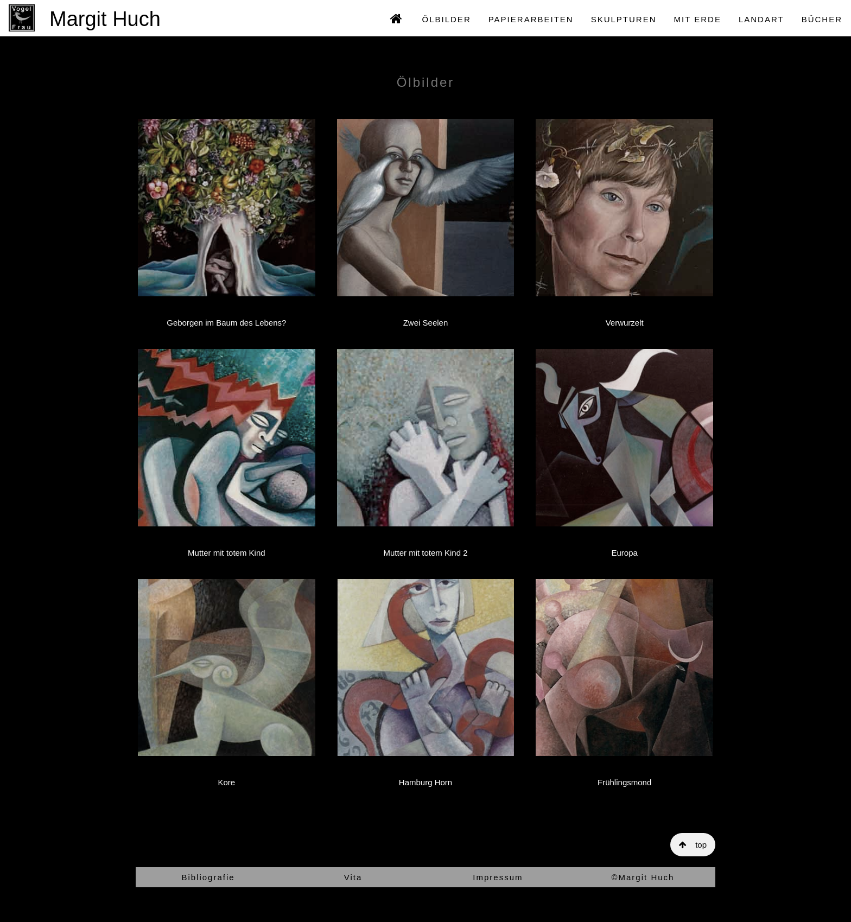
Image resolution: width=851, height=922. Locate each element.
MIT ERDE (697, 19)
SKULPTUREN (624, 19)
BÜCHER (822, 19)
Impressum (498, 877)
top (693, 844)
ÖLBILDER (446, 19)
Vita (353, 877)
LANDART (761, 19)
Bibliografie (207, 877)
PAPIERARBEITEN (531, 19)
